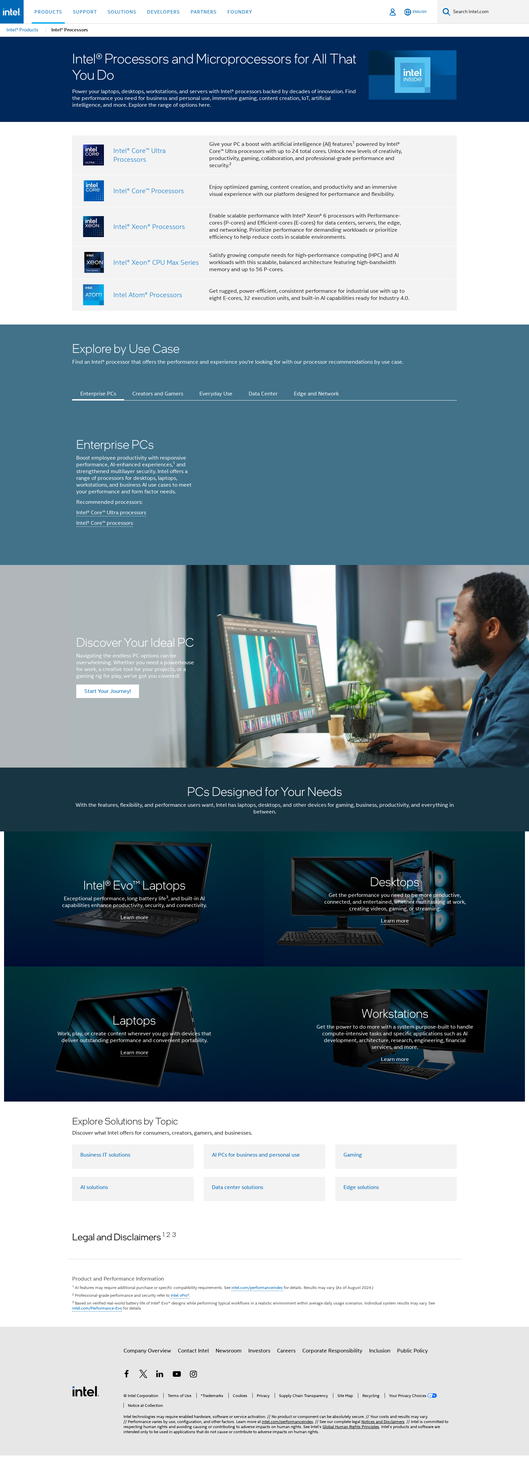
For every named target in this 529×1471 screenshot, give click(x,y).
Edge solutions (361, 1202)
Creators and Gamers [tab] (157, 393)
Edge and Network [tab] (316, 393)
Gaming (352, 1170)
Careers (286, 1366)
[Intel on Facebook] (126, 1391)
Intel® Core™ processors (104, 530)
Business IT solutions (105, 1170)
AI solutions (94, 1202)
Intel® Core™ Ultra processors (111, 520)
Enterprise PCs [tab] (98, 393)
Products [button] (48, 12)
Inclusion (379, 1366)
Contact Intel (193, 1366)
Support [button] (85, 12)
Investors (259, 1366)
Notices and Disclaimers (383, 1437)
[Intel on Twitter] (143, 1391)
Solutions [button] (122, 12)
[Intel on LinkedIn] (160, 1391)
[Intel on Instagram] (193, 1391)
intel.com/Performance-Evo (97, 1323)
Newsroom (229, 1366)
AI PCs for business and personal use (256, 1170)
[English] (415, 12)
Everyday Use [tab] (215, 393)
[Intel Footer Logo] (85, 1406)
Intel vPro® (180, 1310)
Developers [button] (163, 12)
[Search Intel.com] (489, 11)
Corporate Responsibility (332, 1366)
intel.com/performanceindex (257, 1303)
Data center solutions (237, 1202)
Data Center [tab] (263, 393)
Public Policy (412, 1366)
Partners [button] (204, 12)
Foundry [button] (239, 12)
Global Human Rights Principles (351, 1442)
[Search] (446, 11)
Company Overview (147, 1366)
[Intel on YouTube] (177, 1391)
